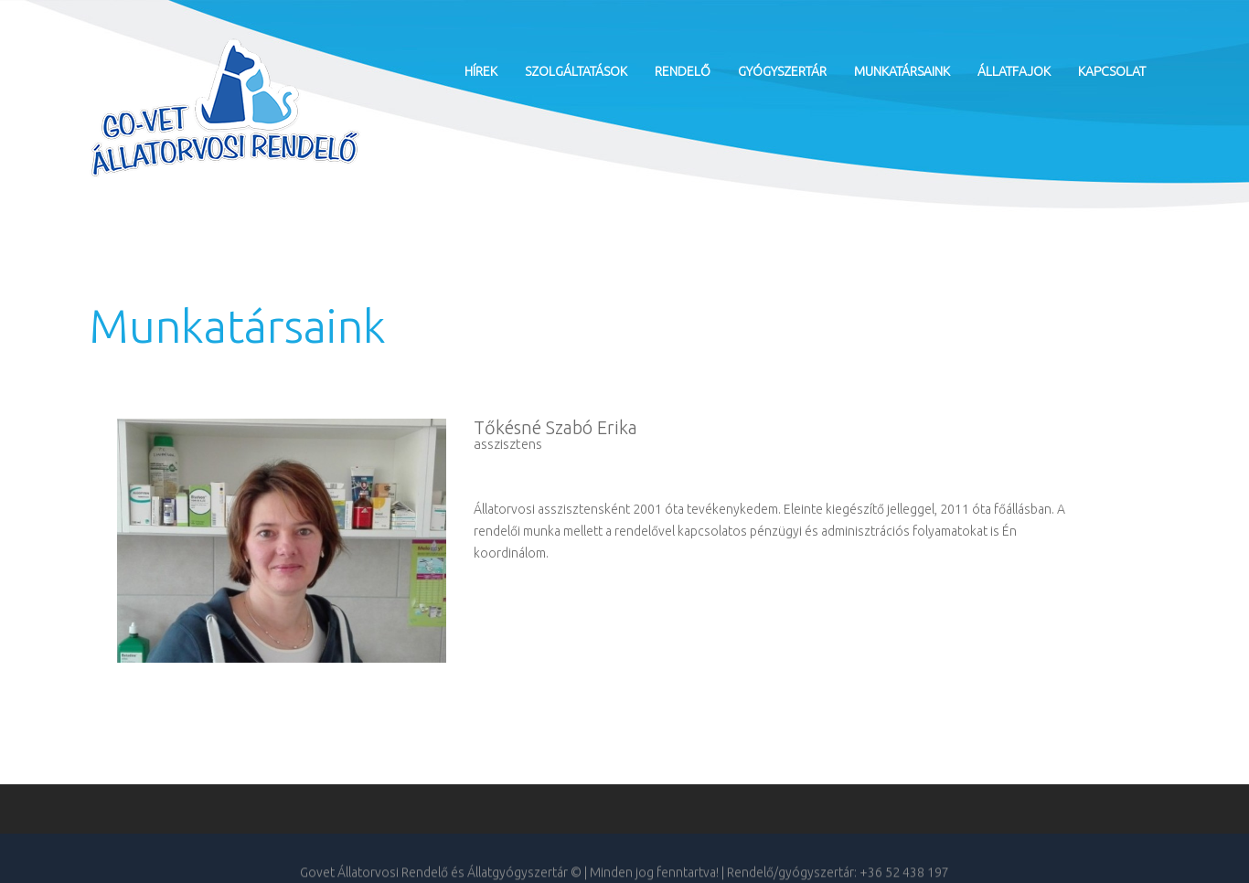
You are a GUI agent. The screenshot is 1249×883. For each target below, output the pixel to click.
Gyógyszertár (782, 71)
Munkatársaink (902, 71)
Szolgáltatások (576, 71)
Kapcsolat (1112, 71)
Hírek (480, 71)
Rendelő (682, 71)
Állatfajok (1014, 71)
